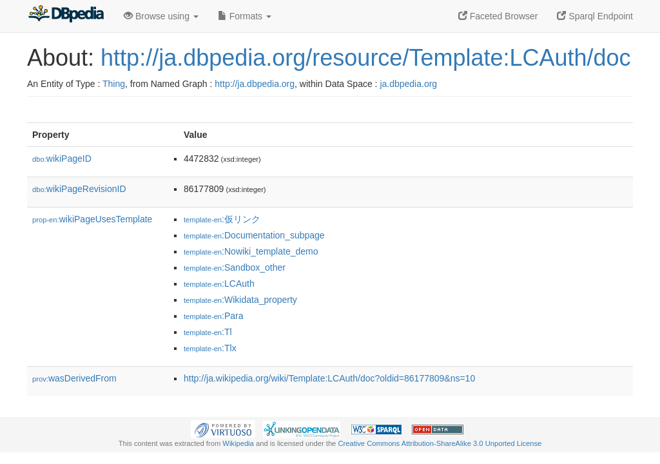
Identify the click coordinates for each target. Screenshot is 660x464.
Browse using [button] (161, 16)
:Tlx (210, 348)
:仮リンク (222, 219)
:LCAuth (219, 283)
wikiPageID (62, 158)
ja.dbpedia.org (408, 84)
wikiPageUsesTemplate (92, 219)
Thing (113, 84)
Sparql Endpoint (595, 16)
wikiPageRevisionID (79, 189)
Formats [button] (244, 16)
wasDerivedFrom (74, 378)
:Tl (208, 332)
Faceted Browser (498, 16)
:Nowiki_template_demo (251, 251)
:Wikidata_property (240, 300)
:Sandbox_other (235, 267)
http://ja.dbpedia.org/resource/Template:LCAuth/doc (366, 57)
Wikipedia (238, 443)
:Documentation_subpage (254, 235)
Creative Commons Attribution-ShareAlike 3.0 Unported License (439, 443)
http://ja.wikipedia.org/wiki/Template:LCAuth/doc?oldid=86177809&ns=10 (329, 378)
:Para (214, 316)
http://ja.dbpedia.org (255, 84)
